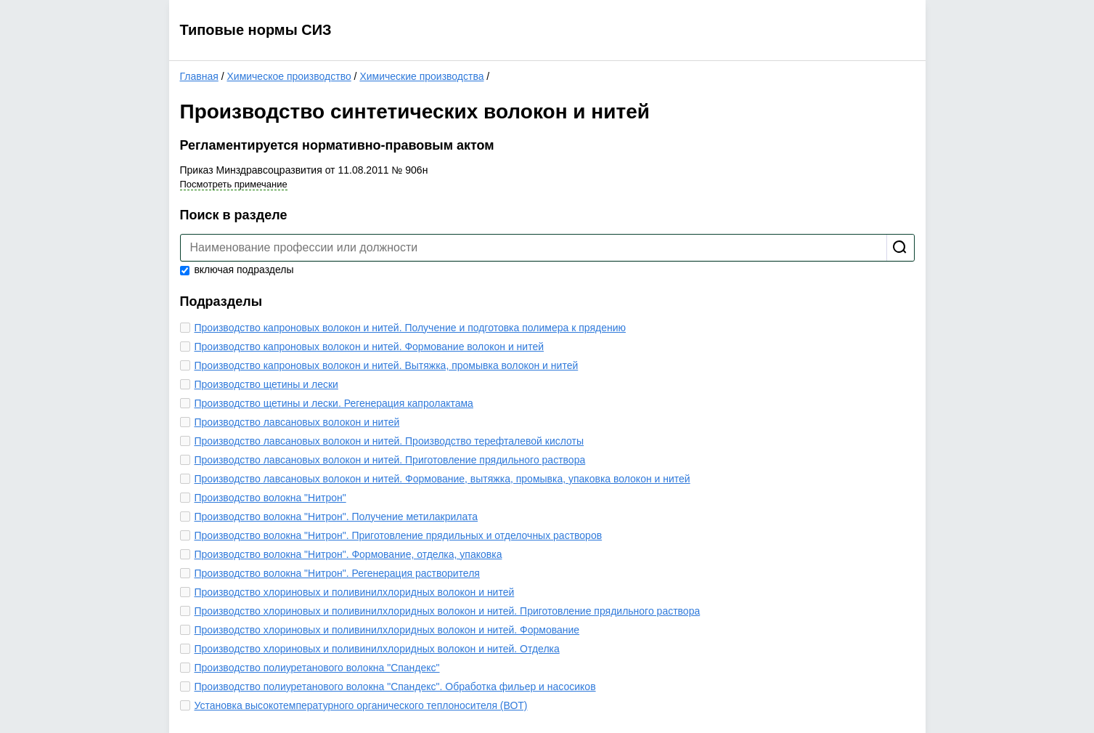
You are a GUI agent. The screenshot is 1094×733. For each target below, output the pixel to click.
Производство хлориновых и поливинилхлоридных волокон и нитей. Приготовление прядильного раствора (448, 611)
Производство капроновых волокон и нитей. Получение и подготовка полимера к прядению (410, 327)
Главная (199, 76)
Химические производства (421, 76)
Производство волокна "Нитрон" (270, 497)
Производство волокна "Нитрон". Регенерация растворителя (337, 573)
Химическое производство (288, 76)
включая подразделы (237, 269)
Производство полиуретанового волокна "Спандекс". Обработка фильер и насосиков (395, 686)
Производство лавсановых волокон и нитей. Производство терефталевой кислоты (389, 441)
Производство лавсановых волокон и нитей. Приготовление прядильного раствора (390, 460)
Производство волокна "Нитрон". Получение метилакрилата (336, 516)
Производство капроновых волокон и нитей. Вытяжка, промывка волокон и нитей (387, 365)
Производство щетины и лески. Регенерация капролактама (334, 403)
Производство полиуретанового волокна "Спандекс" (317, 667)
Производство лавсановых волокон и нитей (297, 422)
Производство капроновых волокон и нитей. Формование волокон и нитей (369, 346)
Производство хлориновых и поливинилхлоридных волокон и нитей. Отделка (377, 649)
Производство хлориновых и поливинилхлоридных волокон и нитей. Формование (387, 630)
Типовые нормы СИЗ (256, 30)
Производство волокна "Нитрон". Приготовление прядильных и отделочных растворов (399, 535)
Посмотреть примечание (233, 184)
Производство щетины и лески (266, 384)
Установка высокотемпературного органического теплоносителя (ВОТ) (361, 705)
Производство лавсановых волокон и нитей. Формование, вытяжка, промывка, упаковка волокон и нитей (442, 479)
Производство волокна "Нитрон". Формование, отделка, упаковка (348, 554)
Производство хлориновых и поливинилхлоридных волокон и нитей (355, 592)
